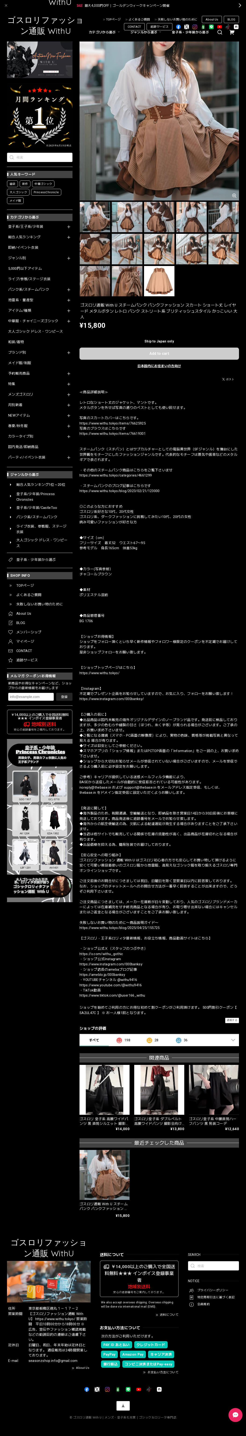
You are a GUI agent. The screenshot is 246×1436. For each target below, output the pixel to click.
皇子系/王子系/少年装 (25, 227)
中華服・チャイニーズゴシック (33, 321)
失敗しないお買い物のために (177, 19)
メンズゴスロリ (20, 395)
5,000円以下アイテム (25, 269)
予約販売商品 (19, 374)
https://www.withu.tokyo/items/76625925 (113, 423)
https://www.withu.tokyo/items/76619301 (113, 433)
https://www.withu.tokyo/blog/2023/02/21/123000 (120, 491)
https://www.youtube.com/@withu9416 (111, 985)
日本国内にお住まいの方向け (159, 366)
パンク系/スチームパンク (28, 290)
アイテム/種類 (19, 311)
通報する (232, 1020)
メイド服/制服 (19, 363)
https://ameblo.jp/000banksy (102, 975)
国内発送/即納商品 (23, 447)
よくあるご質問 (139, 19)
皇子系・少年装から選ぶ (190, 32)
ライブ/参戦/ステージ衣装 (29, 279)
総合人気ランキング (24, 237)
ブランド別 (17, 353)
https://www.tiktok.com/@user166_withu (112, 995)
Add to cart (159, 353)
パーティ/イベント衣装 (27, 457)
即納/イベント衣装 (23, 248)
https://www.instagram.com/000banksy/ (112, 699)
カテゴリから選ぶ (105, 32)
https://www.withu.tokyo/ (99, 673)
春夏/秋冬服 (18, 426)
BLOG (231, 19)
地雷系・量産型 (20, 300)
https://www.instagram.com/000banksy (111, 964)
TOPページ (113, 19)
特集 (11, 384)
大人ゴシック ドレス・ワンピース (35, 332)
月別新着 (15, 405)
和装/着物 (16, 342)
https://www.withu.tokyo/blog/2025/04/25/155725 (120, 928)
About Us (212, 19)
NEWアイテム (19, 416)
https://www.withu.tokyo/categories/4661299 (116, 475)
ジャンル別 (17, 258)
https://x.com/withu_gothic (101, 954)
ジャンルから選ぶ (146, 32)
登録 (64, 697)
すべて (94, 1040)
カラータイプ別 (20, 436)
